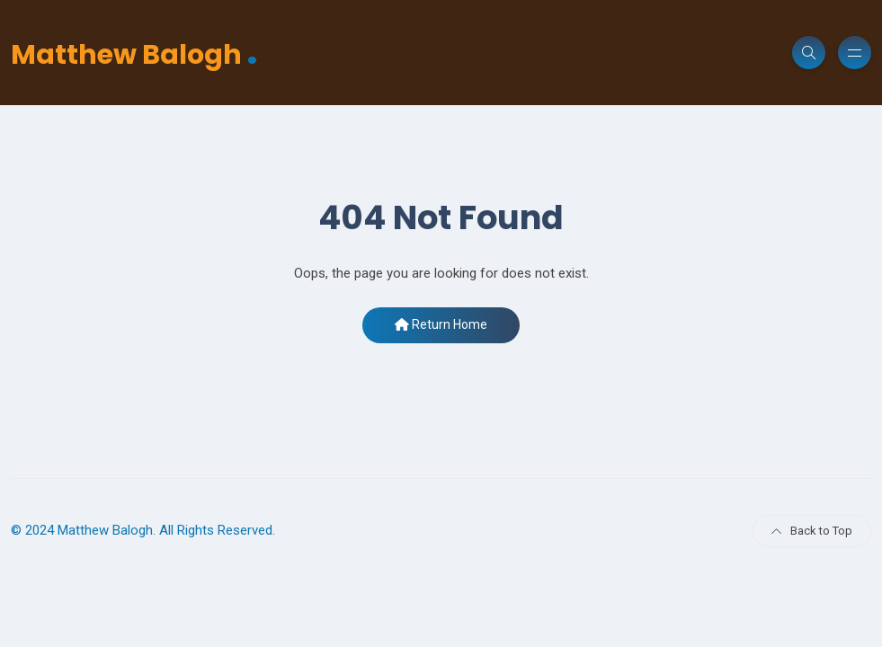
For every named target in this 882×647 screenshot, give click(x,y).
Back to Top (811, 530)
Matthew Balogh (134, 52)
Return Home (441, 324)
